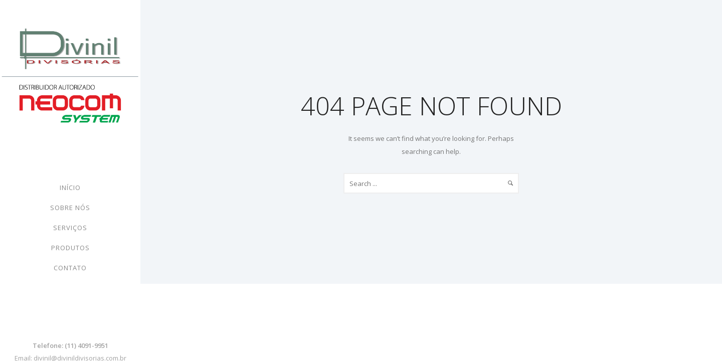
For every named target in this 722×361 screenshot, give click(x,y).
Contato (70, 267)
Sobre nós (70, 207)
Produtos (70, 247)
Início (70, 187)
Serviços (70, 227)
